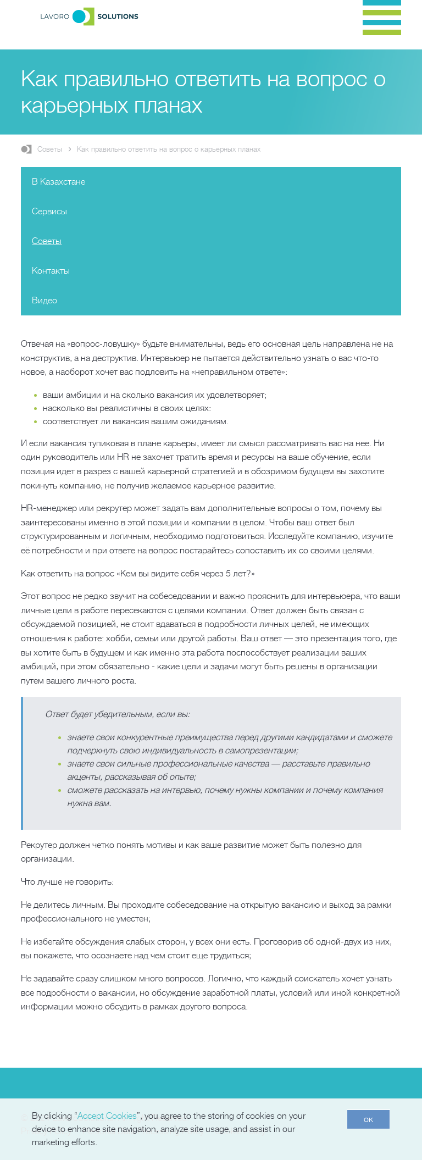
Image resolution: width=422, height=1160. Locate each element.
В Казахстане (58, 182)
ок (368, 1119)
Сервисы (49, 212)
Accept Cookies (107, 1116)
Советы (49, 149)
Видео (44, 301)
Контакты (51, 271)
